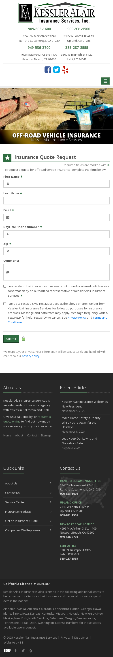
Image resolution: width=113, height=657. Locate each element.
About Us (28, 483)
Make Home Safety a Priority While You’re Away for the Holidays (85, 425)
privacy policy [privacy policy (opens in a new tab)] (30, 356)
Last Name (12, 193)
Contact (32, 435)
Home (7, 435)
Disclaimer (81, 637)
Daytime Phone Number (22, 227)
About (19, 435)
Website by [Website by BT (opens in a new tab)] (13, 642)
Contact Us (28, 493)
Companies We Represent (28, 530)
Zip (7, 244)
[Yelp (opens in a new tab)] (65, 69)
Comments (11, 260)
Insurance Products (28, 512)
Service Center (28, 502)
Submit (11, 339)
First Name (13, 177)
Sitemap (46, 435)
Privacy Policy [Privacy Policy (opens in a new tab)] (77, 317)
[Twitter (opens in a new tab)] (56, 69)
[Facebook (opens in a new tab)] (48, 69)
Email (8, 210)
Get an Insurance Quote (28, 521)
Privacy (65, 637)
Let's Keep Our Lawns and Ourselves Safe (85, 443)
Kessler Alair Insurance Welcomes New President (85, 406)
